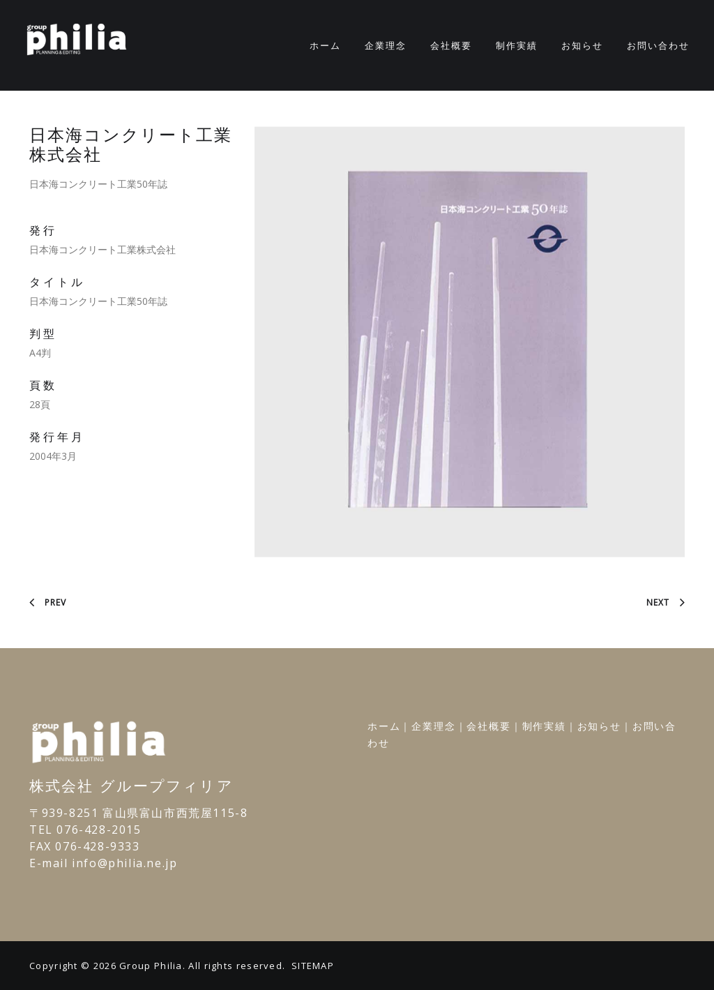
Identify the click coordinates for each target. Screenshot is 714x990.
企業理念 (386, 45)
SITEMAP (312, 965)
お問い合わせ (658, 45)
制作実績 (517, 45)
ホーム (325, 45)
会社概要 (451, 45)
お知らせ (582, 45)
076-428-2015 (98, 829)
